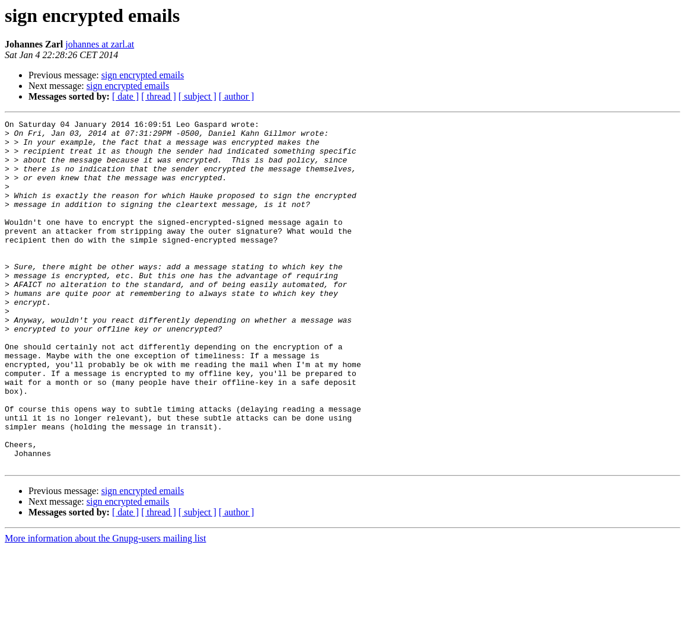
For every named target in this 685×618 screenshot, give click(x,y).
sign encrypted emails (142, 75)
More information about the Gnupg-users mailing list (105, 608)
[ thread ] (158, 96)
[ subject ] (197, 96)
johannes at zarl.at (99, 44)
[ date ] (125, 96)
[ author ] (236, 96)
